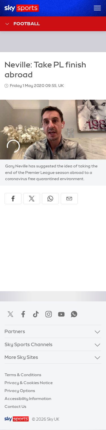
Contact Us (15, 406)
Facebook (23, 314)
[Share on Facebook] (13, 198)
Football (22, 24)
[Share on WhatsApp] (50, 198)
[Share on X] (31, 198)
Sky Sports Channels (29, 344)
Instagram (48, 314)
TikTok (36, 314)
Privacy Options (20, 391)
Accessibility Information (28, 399)
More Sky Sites (21, 357)
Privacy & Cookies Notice (29, 383)
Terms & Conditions (23, 375)
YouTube (61, 314)
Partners (15, 331)
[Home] (22, 8)
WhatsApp (74, 314)
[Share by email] (69, 198)
